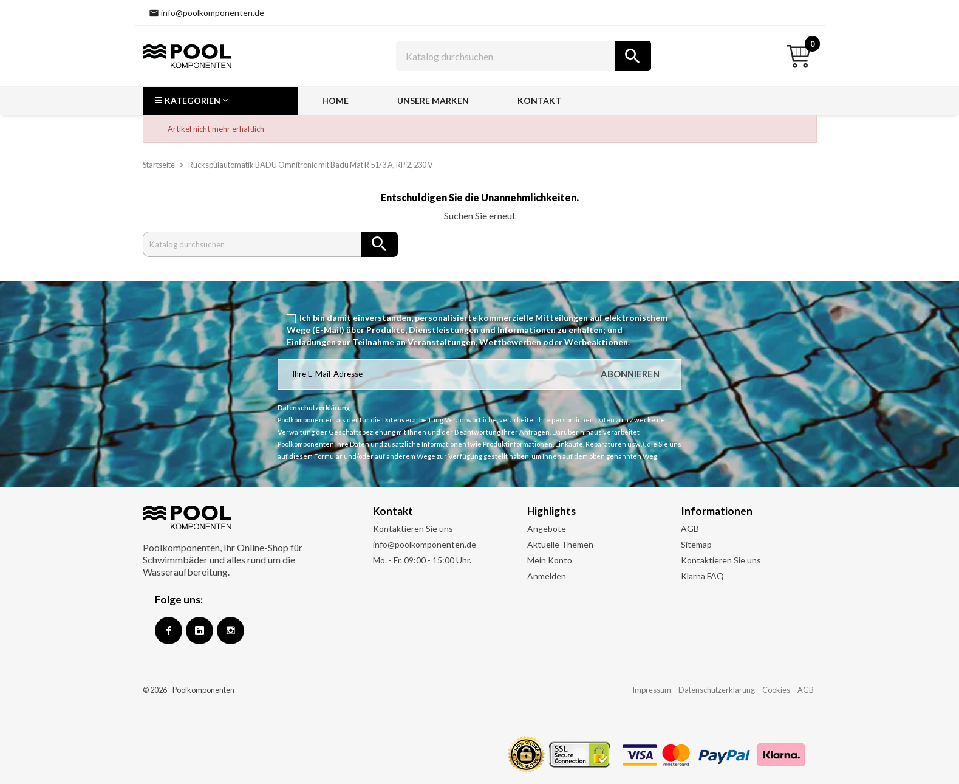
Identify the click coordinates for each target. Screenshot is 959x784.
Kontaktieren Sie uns (413, 528)
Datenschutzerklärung (716, 690)
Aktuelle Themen (560, 544)
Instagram (230, 630)
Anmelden (546, 576)
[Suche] (523, 56)
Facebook (168, 630)
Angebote (546, 528)
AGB (690, 528)
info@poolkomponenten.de (424, 544)
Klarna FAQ (702, 576)
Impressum (651, 690)
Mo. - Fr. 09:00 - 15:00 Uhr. (422, 560)
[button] (220, 101)
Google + (199, 630)
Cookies (776, 690)
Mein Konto (549, 560)
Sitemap (696, 544)
